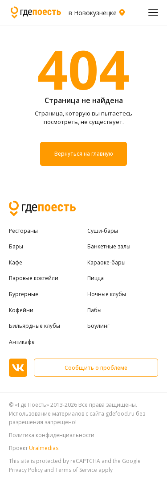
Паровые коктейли (33, 278)
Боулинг (98, 326)
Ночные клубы (106, 294)
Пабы (94, 310)
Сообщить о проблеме (96, 367)
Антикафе (22, 342)
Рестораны (23, 231)
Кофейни (21, 310)
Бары (16, 246)
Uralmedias (43, 448)
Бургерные (23, 294)
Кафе (15, 262)
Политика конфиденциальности (51, 435)
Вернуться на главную (83, 153)
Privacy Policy (26, 470)
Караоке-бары (106, 262)
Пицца (95, 278)
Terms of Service (76, 470)
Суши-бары (102, 231)
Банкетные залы (108, 246)
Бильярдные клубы (34, 326)
